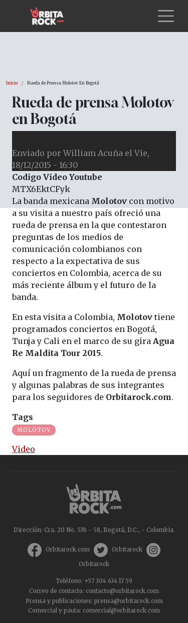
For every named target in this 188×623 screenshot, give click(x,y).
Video (23, 449)
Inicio (12, 83)
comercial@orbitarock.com (121, 610)
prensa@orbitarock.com (128, 601)
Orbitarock (127, 549)
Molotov (34, 430)
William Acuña (93, 153)
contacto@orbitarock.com (122, 591)
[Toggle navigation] (166, 16)
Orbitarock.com (68, 549)
